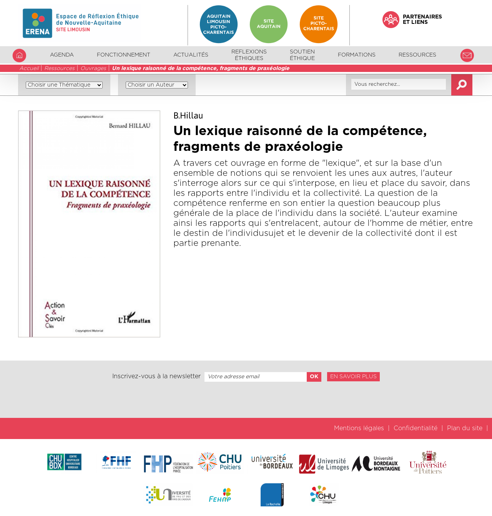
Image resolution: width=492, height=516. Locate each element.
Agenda (62, 55)
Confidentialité (415, 428)
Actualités (190, 55)
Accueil (28, 68)
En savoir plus (353, 376)
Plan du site (464, 428)
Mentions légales (359, 428)
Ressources (59, 68)
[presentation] (246, 399)
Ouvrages (93, 68)
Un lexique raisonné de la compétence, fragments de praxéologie (200, 68)
